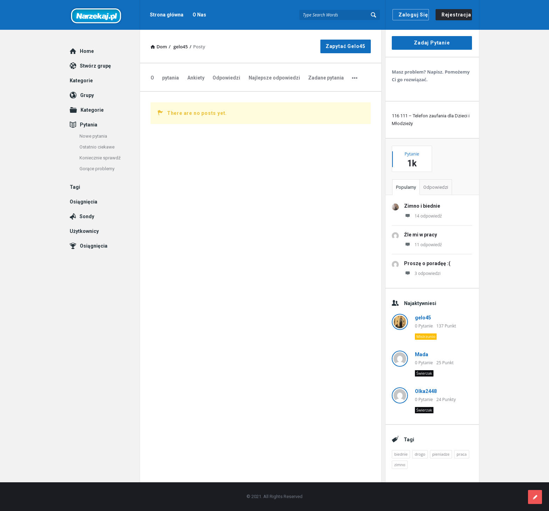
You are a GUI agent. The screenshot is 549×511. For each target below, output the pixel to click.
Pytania (88, 124)
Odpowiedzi (226, 78)
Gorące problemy (96, 168)
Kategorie (81, 80)
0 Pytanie (424, 326)
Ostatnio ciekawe (96, 147)
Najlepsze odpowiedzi (274, 78)
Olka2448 (426, 391)
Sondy (86, 216)
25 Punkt (444, 363)
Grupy (87, 95)
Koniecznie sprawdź (99, 157)
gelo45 (423, 317)
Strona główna (166, 15)
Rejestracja (456, 15)
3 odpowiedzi (422, 273)
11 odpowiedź (423, 245)
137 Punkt (446, 326)
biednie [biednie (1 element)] (401, 454)
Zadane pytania (326, 78)
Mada (421, 354)
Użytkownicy (84, 231)
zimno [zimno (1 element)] (399, 464)
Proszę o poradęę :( (427, 263)
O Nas (199, 15)
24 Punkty (446, 399)
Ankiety (195, 78)
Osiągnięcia (83, 202)
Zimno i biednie (422, 206)
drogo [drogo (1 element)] (420, 454)
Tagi (75, 187)
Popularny (406, 187)
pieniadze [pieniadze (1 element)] (441, 454)
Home (87, 51)
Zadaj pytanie (432, 43)
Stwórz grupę (95, 66)
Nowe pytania (93, 136)
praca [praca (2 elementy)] (462, 454)
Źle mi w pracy (420, 234)
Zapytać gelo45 (346, 46)
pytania (170, 78)
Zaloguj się (413, 15)
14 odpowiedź (423, 216)
